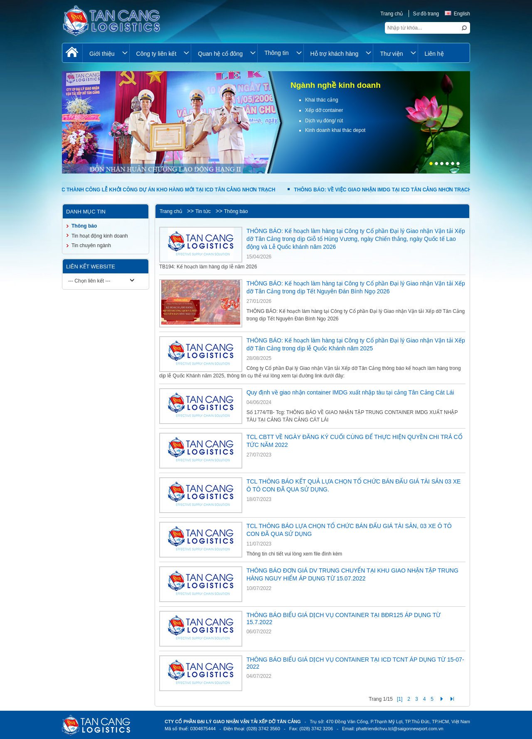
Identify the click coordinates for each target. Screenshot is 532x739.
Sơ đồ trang (426, 14)
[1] (399, 699)
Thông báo (236, 211)
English (457, 14)
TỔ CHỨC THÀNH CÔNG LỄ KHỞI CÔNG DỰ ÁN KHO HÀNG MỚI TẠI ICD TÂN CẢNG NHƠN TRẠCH (159, 190)
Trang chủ (391, 14)
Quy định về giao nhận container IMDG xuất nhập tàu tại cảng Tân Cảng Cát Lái (350, 392)
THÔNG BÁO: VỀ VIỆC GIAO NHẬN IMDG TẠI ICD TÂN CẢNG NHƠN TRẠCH (383, 190)
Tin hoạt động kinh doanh (99, 236)
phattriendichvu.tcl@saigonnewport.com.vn (399, 728)
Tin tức (203, 211)
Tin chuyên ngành (91, 245)
